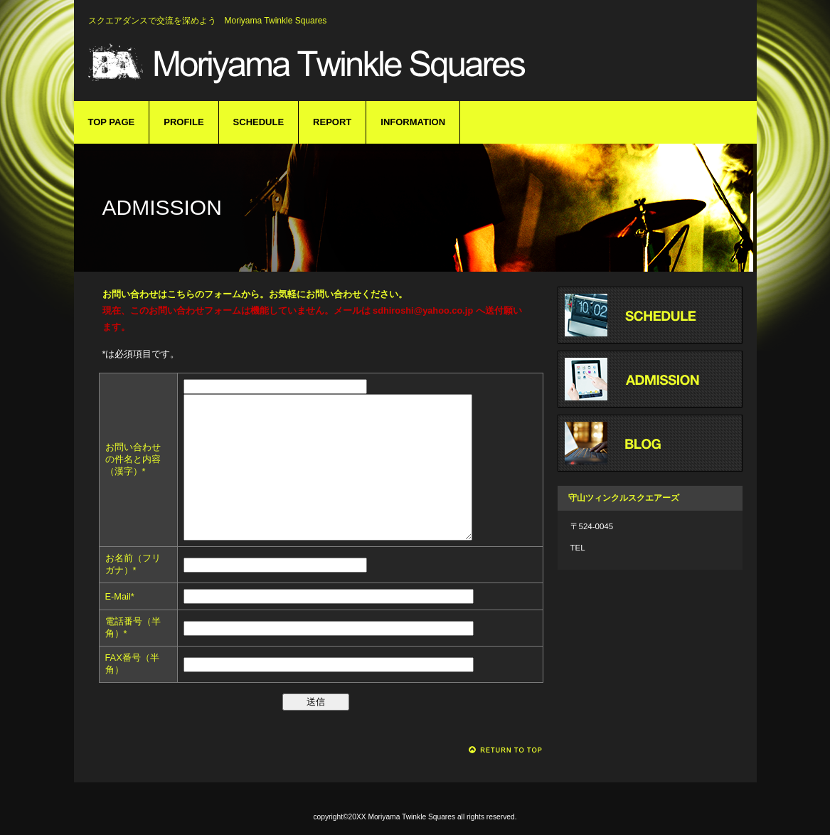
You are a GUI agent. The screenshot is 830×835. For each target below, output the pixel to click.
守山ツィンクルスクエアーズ (308, 62)
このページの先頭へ (506, 750)
